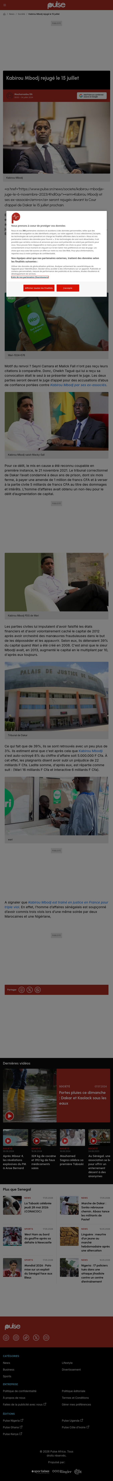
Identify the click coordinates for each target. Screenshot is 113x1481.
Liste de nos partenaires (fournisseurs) (30, 277)
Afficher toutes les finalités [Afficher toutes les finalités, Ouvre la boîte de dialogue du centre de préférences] (39, 288)
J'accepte (67, 288)
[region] (56, 254)
